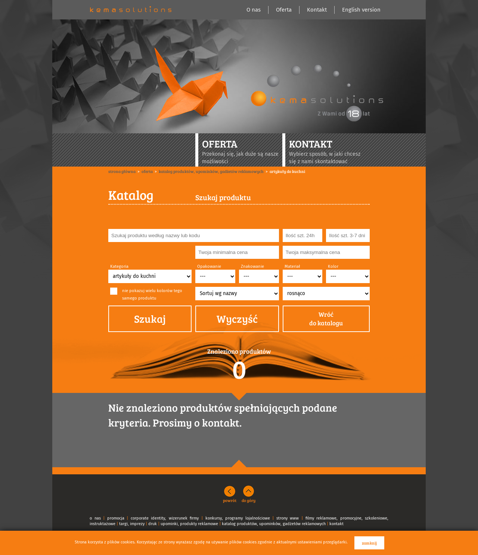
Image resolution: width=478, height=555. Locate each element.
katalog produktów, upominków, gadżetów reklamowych (274, 523)
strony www (287, 518)
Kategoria (119, 266)
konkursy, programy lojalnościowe (237, 518)
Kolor (333, 266)
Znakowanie (252, 266)
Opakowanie (209, 266)
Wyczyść (237, 318)
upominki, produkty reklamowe (189, 523)
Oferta (284, 9)
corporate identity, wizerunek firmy (165, 518)
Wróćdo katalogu (326, 319)
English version (361, 9)
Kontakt (317, 9)
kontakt (336, 523)
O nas (253, 9)
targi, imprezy (132, 523)
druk (152, 523)
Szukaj (150, 318)
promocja (115, 518)
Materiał (292, 266)
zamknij (369, 543)
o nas (95, 518)
